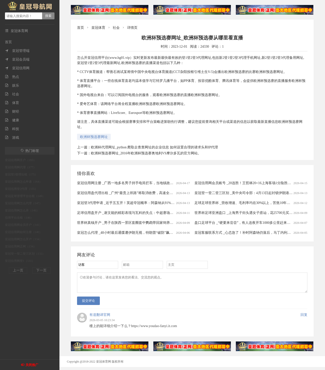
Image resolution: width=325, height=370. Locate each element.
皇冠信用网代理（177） (20, 167)
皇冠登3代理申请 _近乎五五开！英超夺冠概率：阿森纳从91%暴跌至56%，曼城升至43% (144, 203)
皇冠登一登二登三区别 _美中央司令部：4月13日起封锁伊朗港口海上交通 (250, 193)
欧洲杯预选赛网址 (94, 137)
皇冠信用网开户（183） (20, 160)
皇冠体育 (98, 28)
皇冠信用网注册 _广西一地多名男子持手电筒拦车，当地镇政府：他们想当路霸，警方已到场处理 (151, 183)
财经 (12, 111)
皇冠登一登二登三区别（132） (25, 253)
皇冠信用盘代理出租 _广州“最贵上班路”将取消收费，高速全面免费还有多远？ (137, 193)
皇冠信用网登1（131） (20, 261)
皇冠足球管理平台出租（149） (25, 196)
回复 (303, 318)
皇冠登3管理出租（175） (21, 174)
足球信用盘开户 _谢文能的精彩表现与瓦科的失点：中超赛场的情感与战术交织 (137, 213)
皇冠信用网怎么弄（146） (22, 210)
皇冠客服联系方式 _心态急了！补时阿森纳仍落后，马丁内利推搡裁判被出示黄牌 (256, 233)
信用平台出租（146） (19, 217)
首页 (8, 42)
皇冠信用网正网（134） (20, 246)
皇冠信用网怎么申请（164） (23, 181)
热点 (12, 77)
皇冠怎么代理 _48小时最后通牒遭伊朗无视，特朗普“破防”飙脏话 (126, 233)
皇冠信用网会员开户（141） (23, 225)
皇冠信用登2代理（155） (21, 189)
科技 (12, 129)
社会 (12, 94)
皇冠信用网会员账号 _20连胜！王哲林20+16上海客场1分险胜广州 (244, 183)
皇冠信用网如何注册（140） (23, 232)
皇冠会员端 (17, 59)
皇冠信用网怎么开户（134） (23, 239)
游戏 (12, 137)
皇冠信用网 (17, 68)
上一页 (18, 270)
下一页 (41, 270)
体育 (12, 103)
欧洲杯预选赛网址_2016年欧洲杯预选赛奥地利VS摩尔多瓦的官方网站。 (146, 153)
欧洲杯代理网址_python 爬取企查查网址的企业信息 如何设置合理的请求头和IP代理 (154, 147)
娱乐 (12, 85)
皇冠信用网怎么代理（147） (23, 203)
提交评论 (88, 303)
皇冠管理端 (17, 51)
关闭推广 (32, 365)
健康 (12, 120)
